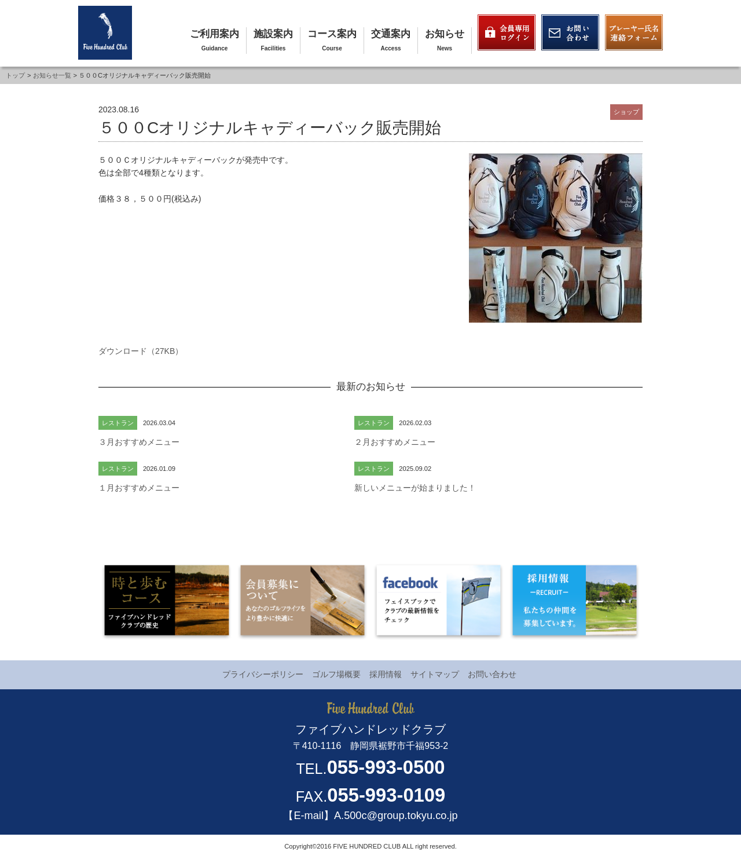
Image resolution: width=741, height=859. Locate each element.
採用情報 (385, 674)
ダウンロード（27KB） (140, 351)
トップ (15, 75)
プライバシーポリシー (262, 674)
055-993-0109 (386, 795)
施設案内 (273, 33)
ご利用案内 (214, 33)
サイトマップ (434, 674)
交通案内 (390, 33)
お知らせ (444, 33)
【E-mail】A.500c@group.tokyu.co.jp (370, 815)
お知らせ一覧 (52, 75)
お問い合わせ (492, 674)
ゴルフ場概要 (336, 674)
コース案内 (332, 33)
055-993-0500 (386, 767)
